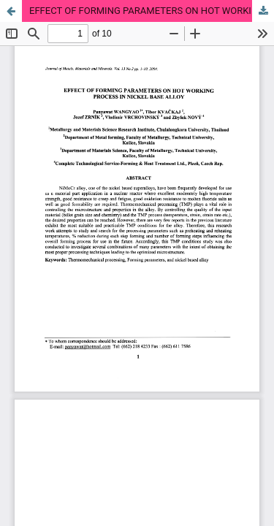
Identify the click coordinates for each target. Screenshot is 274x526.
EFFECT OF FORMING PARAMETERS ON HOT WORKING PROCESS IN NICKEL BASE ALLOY (151, 10)
